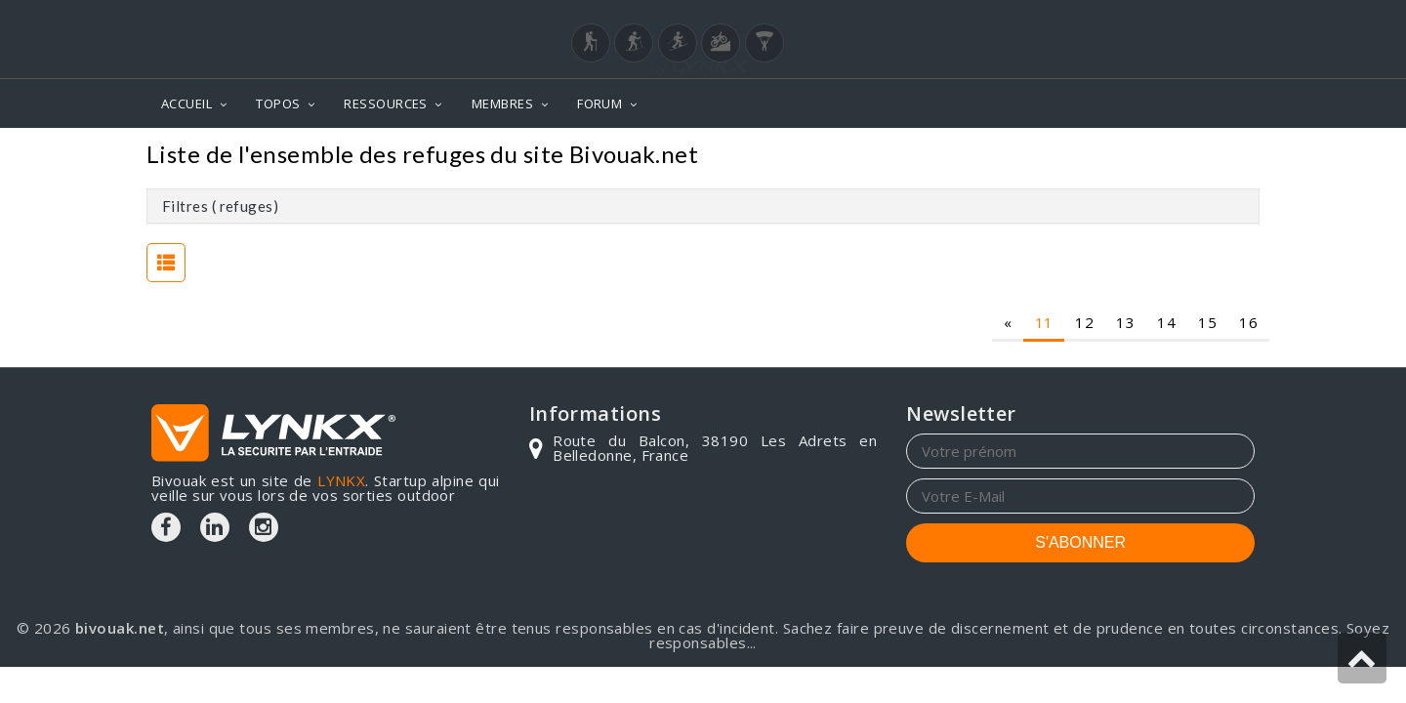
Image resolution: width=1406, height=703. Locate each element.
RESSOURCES (386, 103)
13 (1125, 322)
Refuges (1217, 156)
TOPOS (278, 103)
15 (1207, 322)
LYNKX (341, 480)
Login (1158, 18)
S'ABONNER (1080, 542)
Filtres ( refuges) (220, 206)
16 (1248, 322)
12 (1084, 322)
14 (1166, 322)
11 (1044, 322)
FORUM (599, 103)
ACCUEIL (186, 103)
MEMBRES (502, 103)
